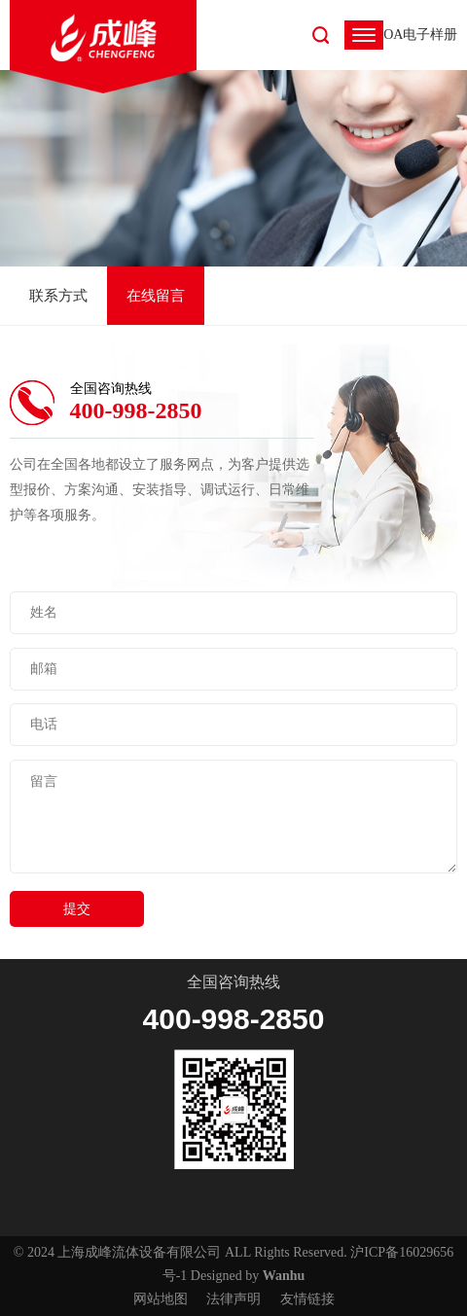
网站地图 (160, 1299)
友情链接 (307, 1299)
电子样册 (430, 34)
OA (393, 34)
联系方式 (58, 295)
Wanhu (284, 1275)
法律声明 (233, 1299)
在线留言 (155, 295)
